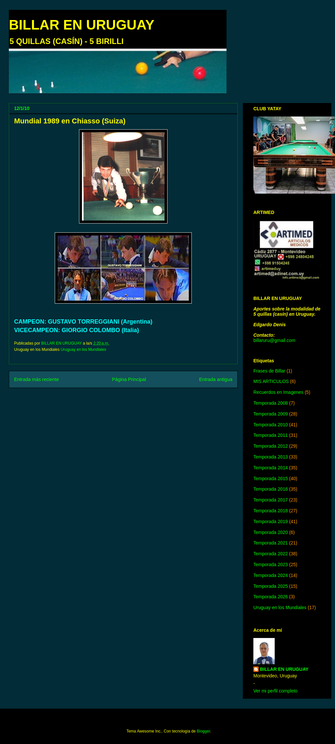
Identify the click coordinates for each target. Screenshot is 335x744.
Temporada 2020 (270, 532)
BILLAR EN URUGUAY (81, 24)
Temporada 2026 (270, 596)
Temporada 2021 (270, 542)
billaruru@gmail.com (274, 340)
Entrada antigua (215, 379)
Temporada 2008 (270, 403)
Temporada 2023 (270, 564)
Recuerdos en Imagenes (278, 392)
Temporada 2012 (270, 446)
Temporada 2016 (270, 489)
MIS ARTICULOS (271, 381)
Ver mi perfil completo (275, 690)
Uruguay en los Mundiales (83, 349)
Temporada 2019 (270, 521)
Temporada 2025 (270, 586)
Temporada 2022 (270, 553)
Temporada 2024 (270, 575)
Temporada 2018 (270, 510)
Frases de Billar (269, 370)
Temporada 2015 (270, 478)
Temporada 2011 (270, 435)
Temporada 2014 (270, 467)
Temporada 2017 (270, 499)
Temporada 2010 (270, 424)
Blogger (203, 731)
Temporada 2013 (270, 456)
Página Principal (129, 379)
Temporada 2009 (270, 413)
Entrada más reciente (36, 379)
